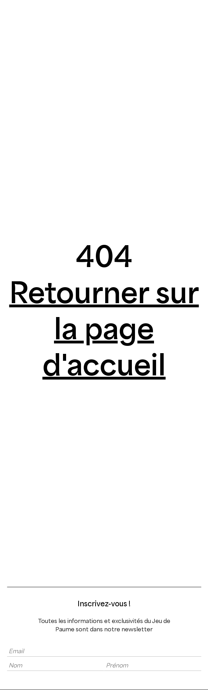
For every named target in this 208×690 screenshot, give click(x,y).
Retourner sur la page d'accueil (104, 329)
